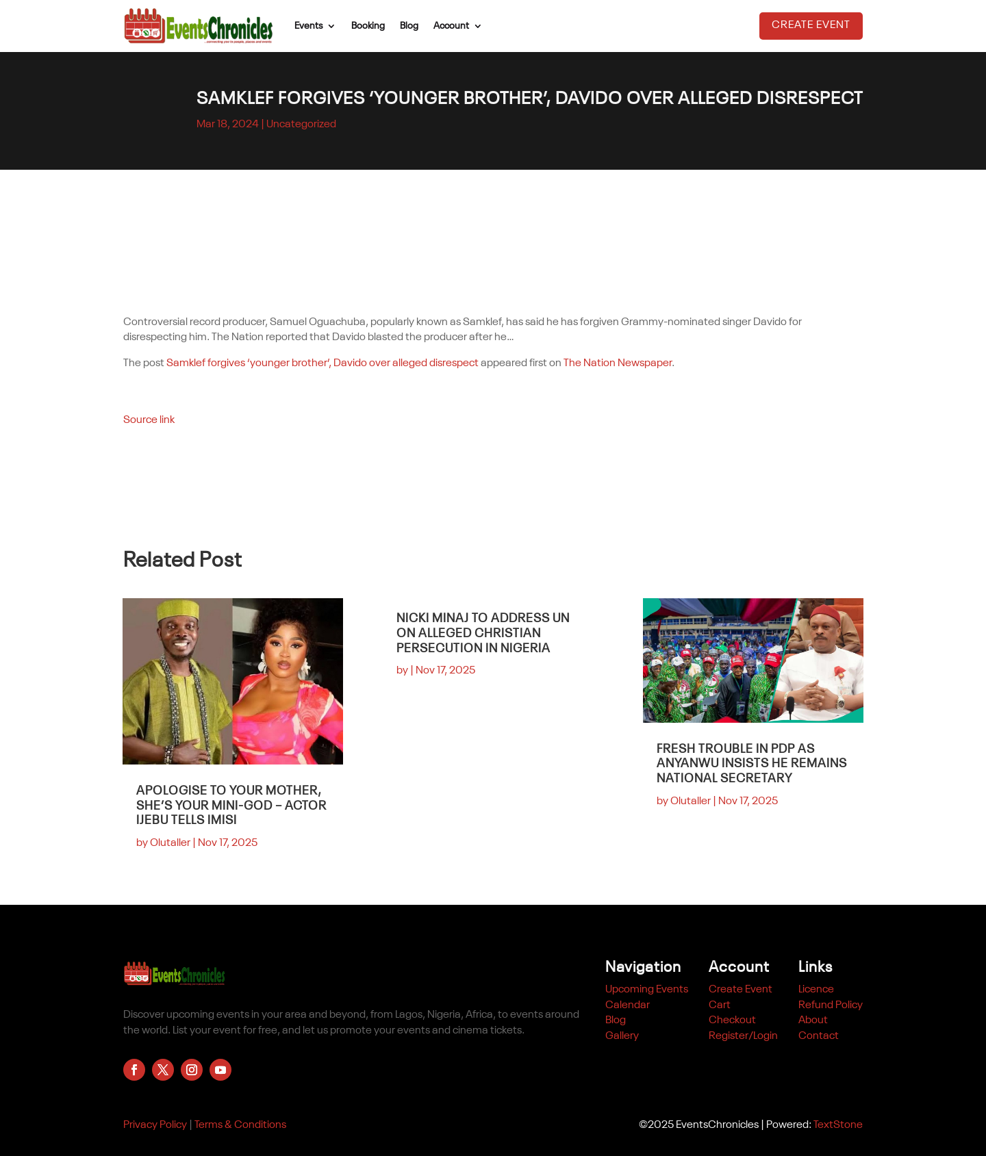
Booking (368, 26)
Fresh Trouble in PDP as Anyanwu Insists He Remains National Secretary (752, 764)
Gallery (622, 1036)
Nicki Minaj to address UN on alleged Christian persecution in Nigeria (483, 633)
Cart (720, 1005)
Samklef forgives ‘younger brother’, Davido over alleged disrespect (322, 363)
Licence (816, 989)
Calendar (627, 1005)
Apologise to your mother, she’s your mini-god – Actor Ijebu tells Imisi (231, 806)
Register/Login (743, 1036)
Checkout (732, 1020)
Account (451, 26)
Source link (149, 420)
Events (308, 26)
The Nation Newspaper (618, 363)
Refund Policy (830, 1005)
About (813, 1020)
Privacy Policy (155, 1125)
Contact (818, 1036)
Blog (409, 26)
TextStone (838, 1125)
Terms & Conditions (240, 1125)
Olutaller (170, 843)
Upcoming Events (646, 989)
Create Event (811, 25)
